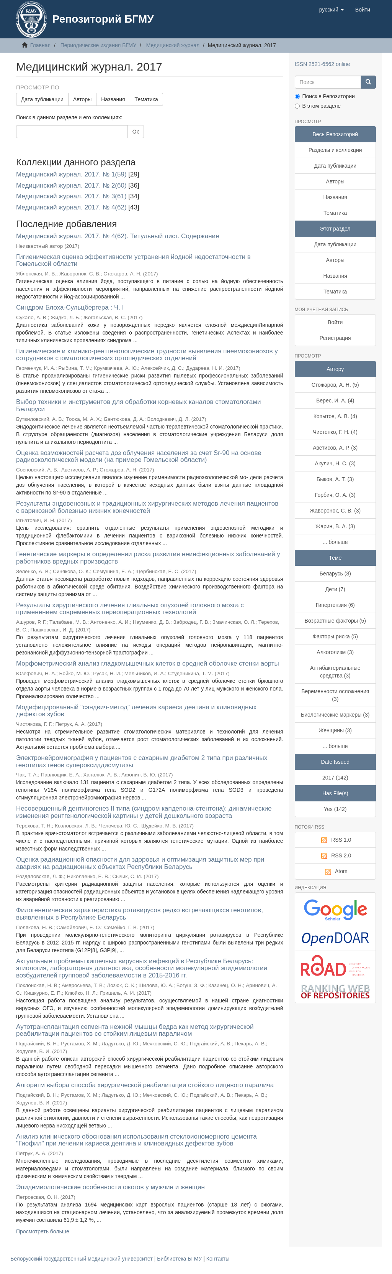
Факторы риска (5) (335, 636)
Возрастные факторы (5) (335, 621)
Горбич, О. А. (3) (335, 495)
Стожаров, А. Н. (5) (335, 385)
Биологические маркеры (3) (335, 715)
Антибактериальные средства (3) (335, 672)
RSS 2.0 (335, 855)
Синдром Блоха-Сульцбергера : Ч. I (70, 307)
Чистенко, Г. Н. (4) (335, 432)
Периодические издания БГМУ (98, 45)
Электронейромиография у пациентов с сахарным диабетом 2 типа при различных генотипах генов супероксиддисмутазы (141, 761)
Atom (335, 871)
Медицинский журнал (172, 45)
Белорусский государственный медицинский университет (82, 1259)
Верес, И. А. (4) (335, 400)
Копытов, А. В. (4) (335, 416)
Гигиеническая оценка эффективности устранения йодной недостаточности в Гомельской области (133, 260)
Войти (335, 322)
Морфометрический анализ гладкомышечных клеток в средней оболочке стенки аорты (147, 663)
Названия (113, 99)
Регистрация (335, 338)
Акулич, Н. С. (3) (335, 463)
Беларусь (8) (335, 573)
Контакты (217, 1259)
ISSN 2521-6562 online (322, 64)
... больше (335, 542)
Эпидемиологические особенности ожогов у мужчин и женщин (110, 1187)
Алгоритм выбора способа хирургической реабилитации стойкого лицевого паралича (145, 1085)
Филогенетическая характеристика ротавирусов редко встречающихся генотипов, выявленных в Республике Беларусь (139, 913)
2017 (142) (335, 778)
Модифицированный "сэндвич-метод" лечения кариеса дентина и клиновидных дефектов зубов (136, 711)
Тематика (146, 99)
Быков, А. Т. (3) (335, 479)
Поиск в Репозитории (325, 96)
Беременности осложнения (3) (335, 695)
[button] (332, 9)
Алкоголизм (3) (335, 652)
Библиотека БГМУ (180, 1259)
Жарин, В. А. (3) (335, 526)
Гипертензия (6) (335, 605)
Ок (135, 132)
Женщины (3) (335, 730)
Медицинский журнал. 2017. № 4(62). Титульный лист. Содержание (117, 236)
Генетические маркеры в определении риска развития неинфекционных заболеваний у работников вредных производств (148, 557)
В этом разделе (318, 106)
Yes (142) (335, 809)
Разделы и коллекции (335, 150)
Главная (40, 45)
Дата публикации (42, 99)
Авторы (82, 99)
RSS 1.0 (335, 840)
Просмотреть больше (42, 1231)
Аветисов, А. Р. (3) (335, 448)
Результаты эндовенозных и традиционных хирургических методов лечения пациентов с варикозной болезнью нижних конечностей (147, 507)
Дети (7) (335, 589)
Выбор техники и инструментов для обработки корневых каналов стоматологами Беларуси (138, 405)
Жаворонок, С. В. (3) (335, 511)
